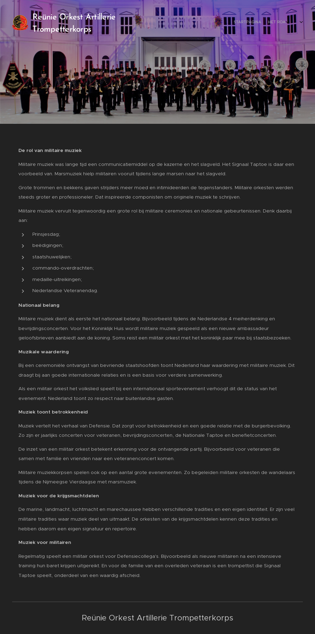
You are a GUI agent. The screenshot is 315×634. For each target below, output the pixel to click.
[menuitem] (265, 22)
